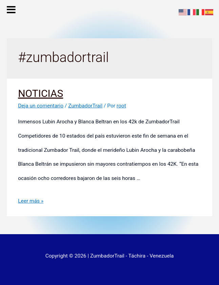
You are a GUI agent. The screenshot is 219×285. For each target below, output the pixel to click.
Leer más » (30, 201)
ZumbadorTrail (85, 106)
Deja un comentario (40, 106)
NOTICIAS (40, 93)
